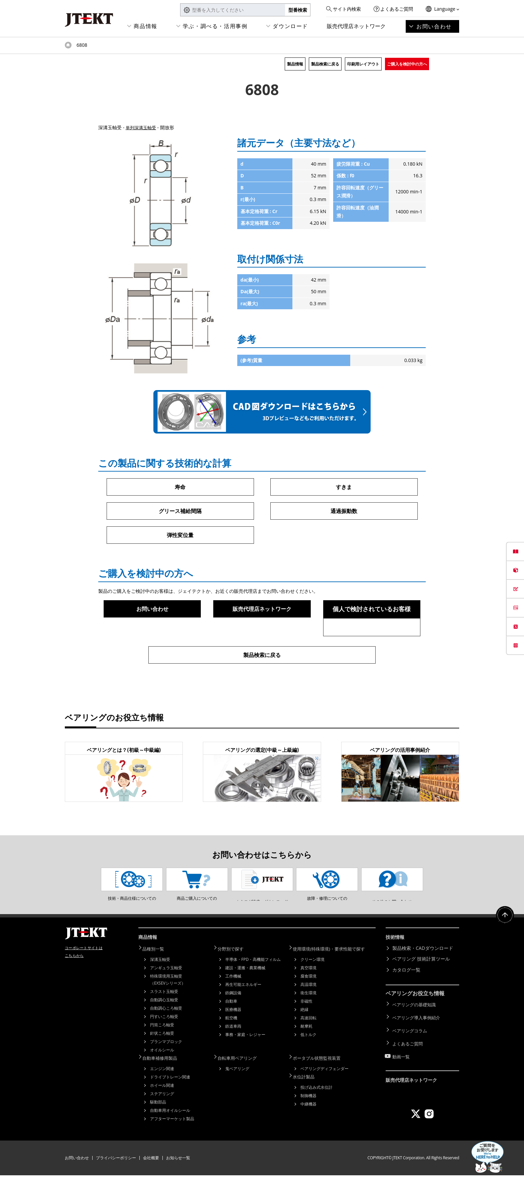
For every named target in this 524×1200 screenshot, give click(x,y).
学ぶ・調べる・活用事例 (215, 26)
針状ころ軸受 (162, 1059)
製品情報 (295, 64)
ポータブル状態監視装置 (321, 1083)
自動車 (231, 1027)
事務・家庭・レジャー (245, 1060)
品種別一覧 (156, 975)
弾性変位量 (180, 536)
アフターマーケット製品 (172, 1143)
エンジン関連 (162, 1093)
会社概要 (151, 1182)
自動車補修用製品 (163, 1083)
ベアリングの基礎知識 (415, 1030)
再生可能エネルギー (243, 1010)
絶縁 (304, 1035)
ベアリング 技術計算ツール (421, 985)
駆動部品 (158, 1127)
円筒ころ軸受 (162, 1050)
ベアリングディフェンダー (324, 1093)
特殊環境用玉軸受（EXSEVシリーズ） (167, 1005)
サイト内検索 (347, 9)
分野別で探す (234, 975)
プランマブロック (166, 1067)
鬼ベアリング (237, 1093)
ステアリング (162, 1118)
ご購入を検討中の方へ (407, 64)
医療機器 (233, 1035)
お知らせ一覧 (178, 1182)
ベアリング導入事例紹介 (418, 1041)
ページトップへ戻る (504, 944)
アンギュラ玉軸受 (166, 993)
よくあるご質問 (396, 9)
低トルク (308, 1060)
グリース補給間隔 (180, 512)
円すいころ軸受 (164, 1042)
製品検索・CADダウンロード (422, 975)
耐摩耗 (306, 1052)
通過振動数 (344, 512)
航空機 (231, 1043)
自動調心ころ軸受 (166, 1034)
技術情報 (396, 964)
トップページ (68, 45)
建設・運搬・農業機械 (245, 993)
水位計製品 (307, 1100)
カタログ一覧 (406, 996)
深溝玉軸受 (160, 985)
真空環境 (308, 993)
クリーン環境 (312, 985)
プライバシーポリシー (116, 1182)
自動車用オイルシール (170, 1135)
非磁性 (306, 1027)
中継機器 (308, 1128)
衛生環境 (308, 1018)
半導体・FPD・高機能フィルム (253, 985)
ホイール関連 (162, 1110)
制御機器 (308, 1119)
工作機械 (233, 1002)
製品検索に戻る (325, 64)
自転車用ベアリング (241, 1083)
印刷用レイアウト (363, 64)
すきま (344, 487)
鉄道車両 (233, 1052)
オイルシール (162, 1075)
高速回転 (308, 1043)
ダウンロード (290, 26)
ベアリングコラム (411, 1052)
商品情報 (145, 26)
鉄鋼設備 (233, 1018)
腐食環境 (308, 1002)
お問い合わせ (434, 26)
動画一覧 (401, 1073)
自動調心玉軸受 (164, 1025)
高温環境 (308, 1010)
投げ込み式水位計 (316, 1111)
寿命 (180, 487)
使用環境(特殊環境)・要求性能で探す (334, 975)
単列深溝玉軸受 (142, 127)
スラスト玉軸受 (164, 1017)
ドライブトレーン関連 (170, 1101)
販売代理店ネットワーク (356, 26)
